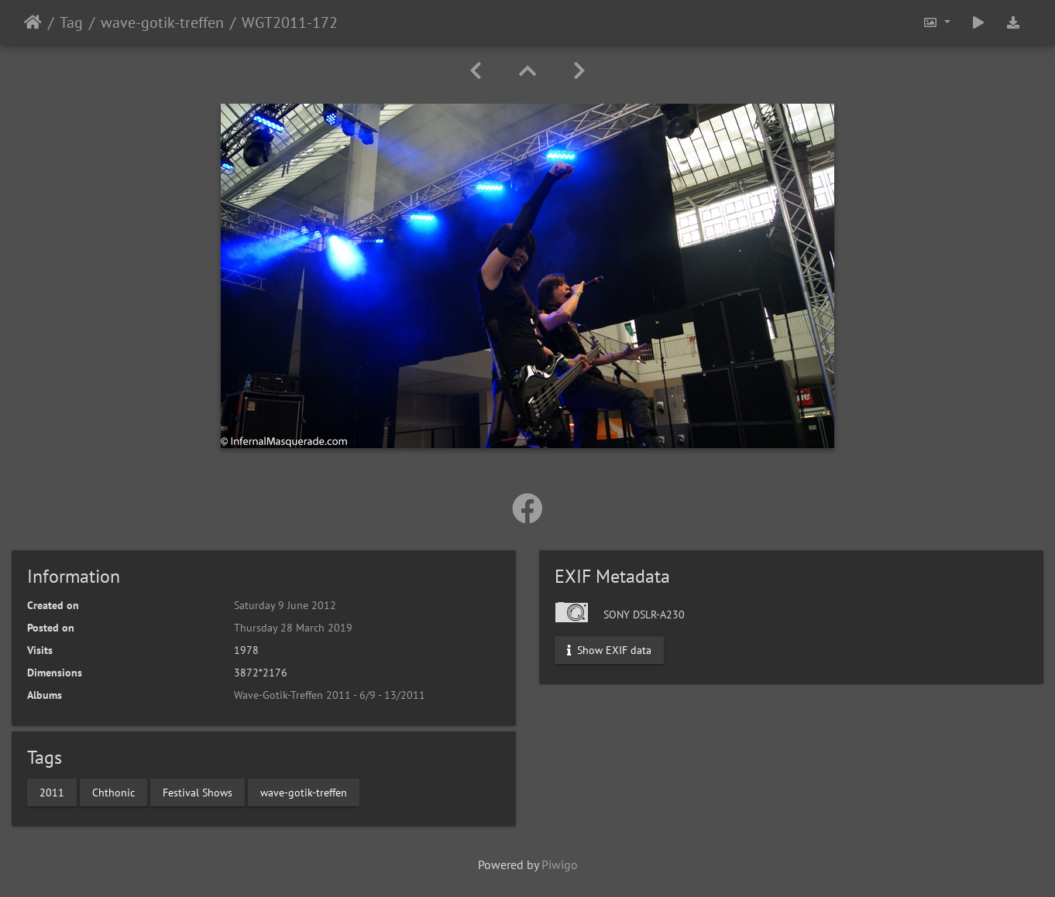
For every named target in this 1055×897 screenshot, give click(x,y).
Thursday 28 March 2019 (293, 628)
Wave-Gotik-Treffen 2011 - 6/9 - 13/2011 (329, 695)
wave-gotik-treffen (162, 22)
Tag (71, 22)
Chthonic (113, 792)
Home (33, 22)
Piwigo (559, 864)
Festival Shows (197, 792)
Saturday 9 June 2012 (285, 605)
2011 (52, 792)
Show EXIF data (609, 650)
